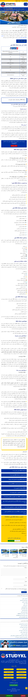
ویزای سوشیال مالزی (24, 608)
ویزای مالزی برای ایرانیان (23, 600)
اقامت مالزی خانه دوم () (22, 613)
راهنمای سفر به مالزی (24, 625)
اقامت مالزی (25, 603)
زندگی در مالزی (25, 629)
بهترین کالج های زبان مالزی (23, 617)
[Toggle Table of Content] (18, 41)
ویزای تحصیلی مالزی (24, 612)
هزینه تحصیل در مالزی (24, 632)
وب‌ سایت (25, 585)
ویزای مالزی (8, 669)
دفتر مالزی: (14, 682)
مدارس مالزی (25, 605)
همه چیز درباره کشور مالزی (23, 624)
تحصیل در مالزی (24, 598)
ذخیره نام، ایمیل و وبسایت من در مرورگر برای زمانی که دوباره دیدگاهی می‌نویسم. (16, 589)
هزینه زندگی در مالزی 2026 (23, 630)
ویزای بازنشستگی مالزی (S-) (21, 615)
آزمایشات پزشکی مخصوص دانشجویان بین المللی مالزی (19, 635)
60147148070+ (14, 144)
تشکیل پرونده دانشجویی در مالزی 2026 (21, 637)
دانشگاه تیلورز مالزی (23, 554)
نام (26, 577)
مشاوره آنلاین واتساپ (13, 685)
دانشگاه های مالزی (24, 607)
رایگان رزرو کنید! (14, 145)
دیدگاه (25, 567)
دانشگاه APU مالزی (5, 554)
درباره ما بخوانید (17, 1)
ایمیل (26, 581)
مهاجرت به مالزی (24, 602)
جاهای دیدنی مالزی (24, 634)
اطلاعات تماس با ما (24, 1)
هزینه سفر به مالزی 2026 (23, 627)
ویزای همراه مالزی (24, 610)
